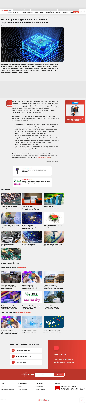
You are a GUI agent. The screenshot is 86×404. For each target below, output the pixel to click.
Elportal (37, 388)
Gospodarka (30, 12)
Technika (48, 12)
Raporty (36, 12)
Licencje (20, 388)
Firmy (18, 12)
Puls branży (58, 12)
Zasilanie (33, 10)
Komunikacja (45, 10)
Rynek (14, 12)
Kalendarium (65, 12)
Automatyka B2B (39, 386)
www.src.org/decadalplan (44, 157)
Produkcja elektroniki (17, 10)
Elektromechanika (39, 10)
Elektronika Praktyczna (40, 389)
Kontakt (2, 386)
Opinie (52, 12)
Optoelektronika (61, 10)
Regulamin (20, 386)
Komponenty (27, 10)
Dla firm (76, 12)
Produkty (24, 12)
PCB (23, 10)
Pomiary (66, 10)
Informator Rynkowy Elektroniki (7, 389)
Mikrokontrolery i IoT (53, 10)
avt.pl (81, 389)
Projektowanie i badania (74, 10)
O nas (2, 388)
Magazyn (72, 12)
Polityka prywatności (22, 389)
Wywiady (42, 12)
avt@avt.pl (82, 388)
